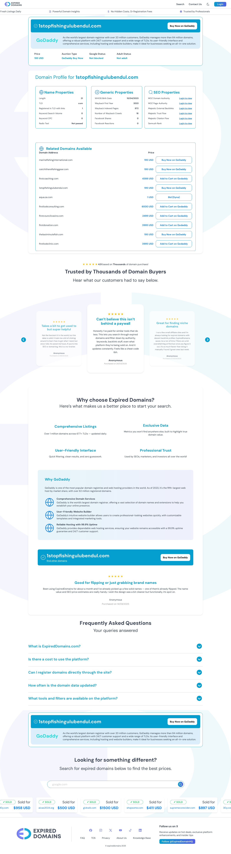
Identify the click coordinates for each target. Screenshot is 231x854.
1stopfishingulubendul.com (53, 187)
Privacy (106, 838)
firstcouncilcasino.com (51, 215)
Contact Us (195, 4)
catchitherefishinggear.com (54, 169)
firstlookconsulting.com (51, 206)
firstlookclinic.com (48, 243)
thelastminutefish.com (51, 234)
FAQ (82, 838)
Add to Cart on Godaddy (174, 178)
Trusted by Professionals (196, 11)
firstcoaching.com (48, 178)
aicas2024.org (47, 807)
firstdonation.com (48, 225)
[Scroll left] (23, 339)
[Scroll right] (207, 339)
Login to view (185, 98)
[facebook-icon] (90, 830)
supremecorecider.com (183, 807)
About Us (122, 838)
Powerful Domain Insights (65, 11)
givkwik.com (91, 807)
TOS (93, 838)
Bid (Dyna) (174, 197)
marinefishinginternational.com (55, 160)
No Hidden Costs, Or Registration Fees (131, 11)
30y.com (5, 807)
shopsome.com (136, 807)
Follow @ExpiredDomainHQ (177, 841)
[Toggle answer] (199, 646)
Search (180, 4)
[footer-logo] (39, 834)
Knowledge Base (142, 838)
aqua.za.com (45, 197)
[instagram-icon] (100, 830)
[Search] (180, 784)
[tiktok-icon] (130, 830)
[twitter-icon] (110, 830)
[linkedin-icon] (140, 830)
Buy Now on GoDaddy (174, 160)
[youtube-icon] (120, 830)
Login (220, 4)
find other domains (57, 560)
